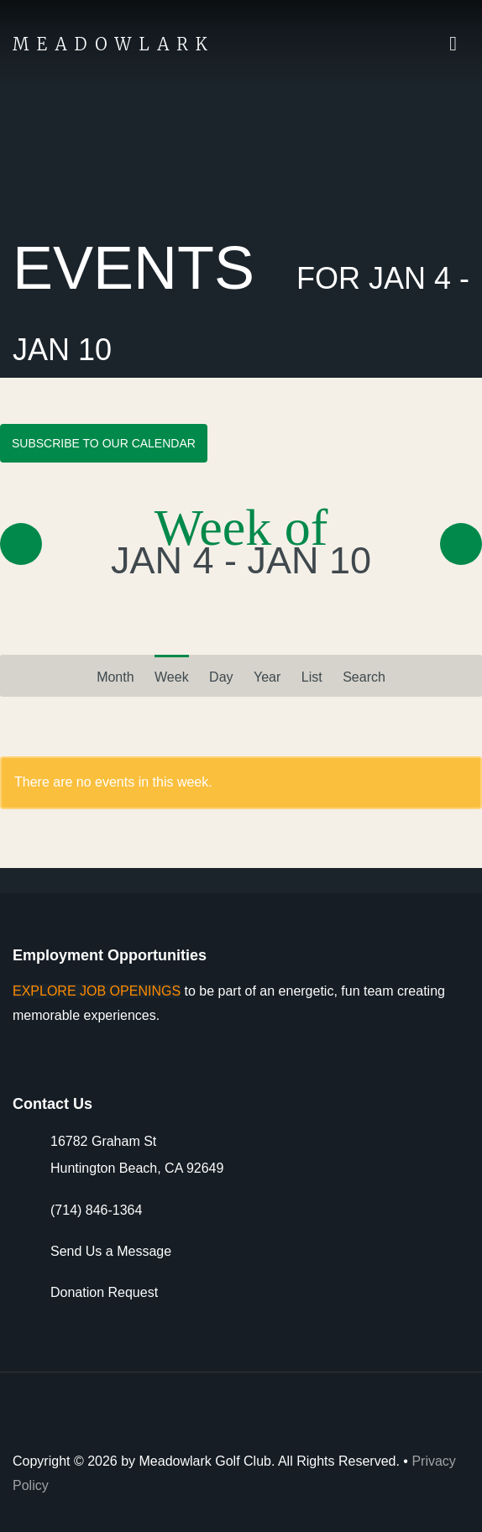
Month (115, 670)
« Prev (21, 544)
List (311, 677)
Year (267, 677)
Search (364, 677)
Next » (461, 544)
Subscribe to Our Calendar (104, 443)
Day (221, 677)
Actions (469, 42)
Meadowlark (114, 44)
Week (172, 677)
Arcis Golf (420, 1419)
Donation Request (104, 1292)
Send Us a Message (110, 1251)
